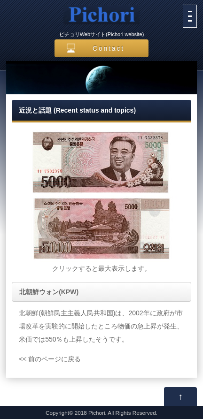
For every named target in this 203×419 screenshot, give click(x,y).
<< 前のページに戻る (50, 359)
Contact (109, 48)
